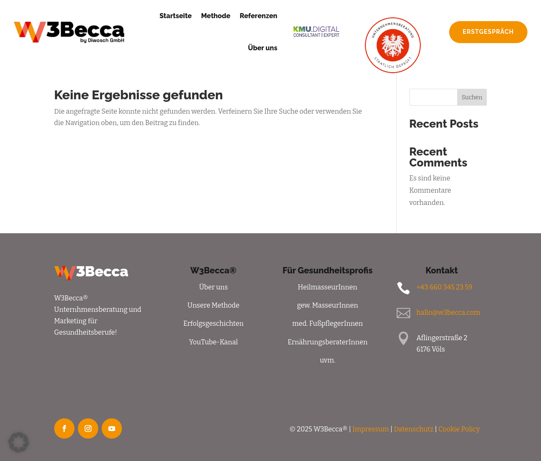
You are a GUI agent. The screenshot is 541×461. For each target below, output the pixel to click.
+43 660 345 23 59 (444, 287)
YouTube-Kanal (213, 342)
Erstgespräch (488, 31)
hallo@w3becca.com (448, 312)
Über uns (262, 48)
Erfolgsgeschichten (213, 323)
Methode (215, 16)
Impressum (370, 429)
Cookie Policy (459, 429)
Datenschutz (413, 429)
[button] (18, 442)
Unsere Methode (214, 305)
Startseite (176, 16)
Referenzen (258, 16)
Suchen (471, 97)
